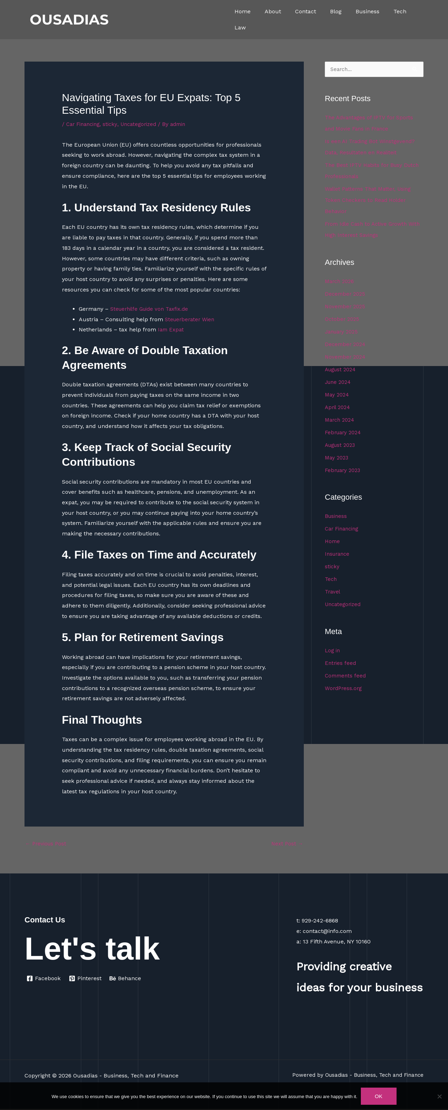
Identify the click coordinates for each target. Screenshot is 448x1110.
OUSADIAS (69, 19)
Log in (333, 650)
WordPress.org (344, 688)
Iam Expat (172, 329)
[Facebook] (43, 979)
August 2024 (342, 369)
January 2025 (343, 332)
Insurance (338, 554)
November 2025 (346, 306)
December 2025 (346, 294)
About (273, 11)
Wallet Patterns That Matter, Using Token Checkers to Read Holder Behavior (371, 200)
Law (240, 27)
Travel (333, 592)
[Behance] (126, 979)
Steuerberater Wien (191, 319)
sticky (114, 124)
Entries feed (341, 663)
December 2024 (346, 344)
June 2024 (339, 382)
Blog (336, 11)
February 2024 (344, 432)
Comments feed (346, 676)
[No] (439, 1096)
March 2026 (341, 281)
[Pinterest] (85, 979)
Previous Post (47, 844)
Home (242, 11)
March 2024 (341, 420)
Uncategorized (144, 124)
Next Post (286, 844)
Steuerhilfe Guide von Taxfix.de (151, 308)
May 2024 (338, 395)
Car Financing (85, 124)
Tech (399, 11)
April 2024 (338, 407)
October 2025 (343, 319)
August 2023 (342, 445)
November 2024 (346, 357)
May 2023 (337, 458)
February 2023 (344, 470)
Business (367, 11)
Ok (379, 1096)
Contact (305, 11)
